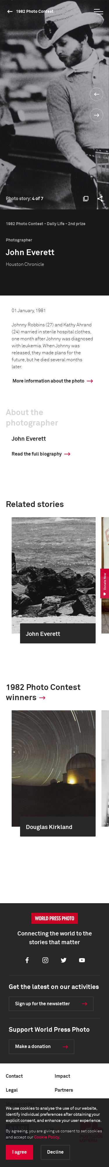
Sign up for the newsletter (42, 1003)
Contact (14, 1076)
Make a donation (33, 1046)
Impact (62, 1076)
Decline (55, 1152)
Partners (64, 1090)
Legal (12, 1090)
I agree (19, 1152)
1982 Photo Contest (34, 12)
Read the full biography (37, 454)
